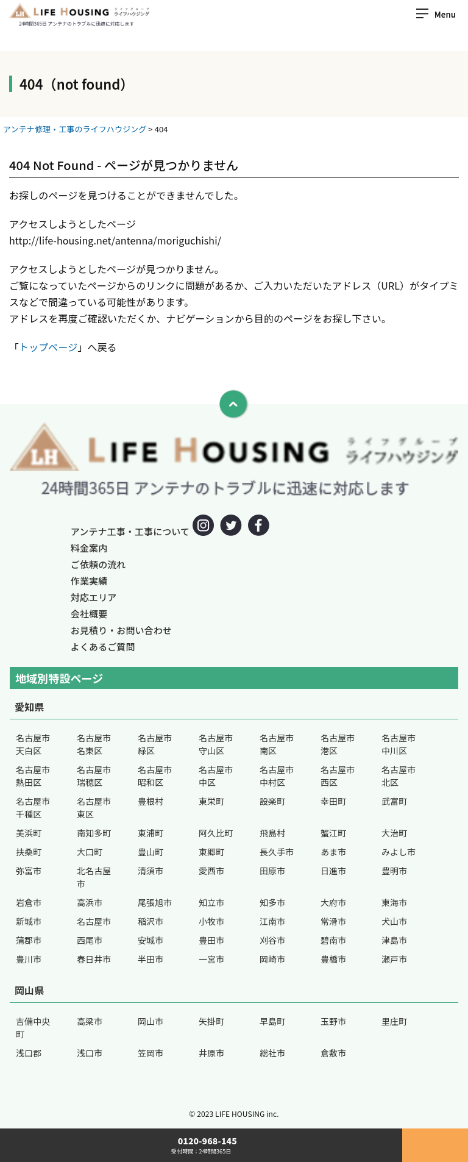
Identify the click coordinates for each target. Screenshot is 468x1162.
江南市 (272, 921)
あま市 (333, 852)
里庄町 (394, 1021)
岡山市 (150, 1021)
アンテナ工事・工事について (130, 531)
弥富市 (28, 870)
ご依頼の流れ (98, 564)
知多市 (272, 902)
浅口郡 (28, 1053)
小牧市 (211, 921)
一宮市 (211, 959)
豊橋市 (333, 959)
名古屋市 (94, 921)
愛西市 (211, 870)
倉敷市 (333, 1053)
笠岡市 (150, 1053)
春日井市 (94, 959)
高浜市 (89, 902)
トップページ (48, 347)
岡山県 (29, 990)
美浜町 (28, 833)
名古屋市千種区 (33, 807)
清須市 (150, 870)
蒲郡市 (28, 940)
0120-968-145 (201, 1145)
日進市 (333, 870)
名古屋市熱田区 (33, 775)
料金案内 (89, 547)
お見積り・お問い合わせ (121, 630)
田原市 (272, 870)
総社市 (272, 1053)
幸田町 (333, 801)
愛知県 (29, 706)
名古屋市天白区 (33, 744)
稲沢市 (150, 921)
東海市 (394, 902)
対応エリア (94, 597)
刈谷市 (272, 940)
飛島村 (272, 833)
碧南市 (333, 940)
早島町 (272, 1021)
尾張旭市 (155, 902)
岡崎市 (272, 959)
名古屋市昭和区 (155, 775)
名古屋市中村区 (277, 775)
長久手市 (277, 852)
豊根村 (150, 801)
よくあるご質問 (103, 646)
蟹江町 (333, 833)
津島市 (394, 940)
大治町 (394, 833)
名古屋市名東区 (94, 744)
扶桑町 (28, 852)
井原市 (211, 1053)
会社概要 (89, 613)
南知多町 (94, 833)
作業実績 (89, 580)
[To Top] (234, 404)
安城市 (150, 940)
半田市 (150, 959)
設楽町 (272, 801)
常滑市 (333, 921)
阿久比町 (216, 833)
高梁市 (89, 1021)
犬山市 (394, 921)
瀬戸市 (394, 959)
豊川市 (28, 959)
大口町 (89, 852)
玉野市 (333, 1021)
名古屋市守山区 (216, 744)
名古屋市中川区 (398, 744)
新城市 (28, 921)
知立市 (211, 902)
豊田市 (211, 940)
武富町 (394, 801)
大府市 (333, 902)
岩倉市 (28, 902)
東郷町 (211, 852)
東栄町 (211, 801)
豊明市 (394, 870)
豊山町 (150, 852)
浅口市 (89, 1053)
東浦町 (150, 833)
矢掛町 (211, 1021)
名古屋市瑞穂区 (94, 775)
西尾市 (89, 940)
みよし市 (398, 852)
